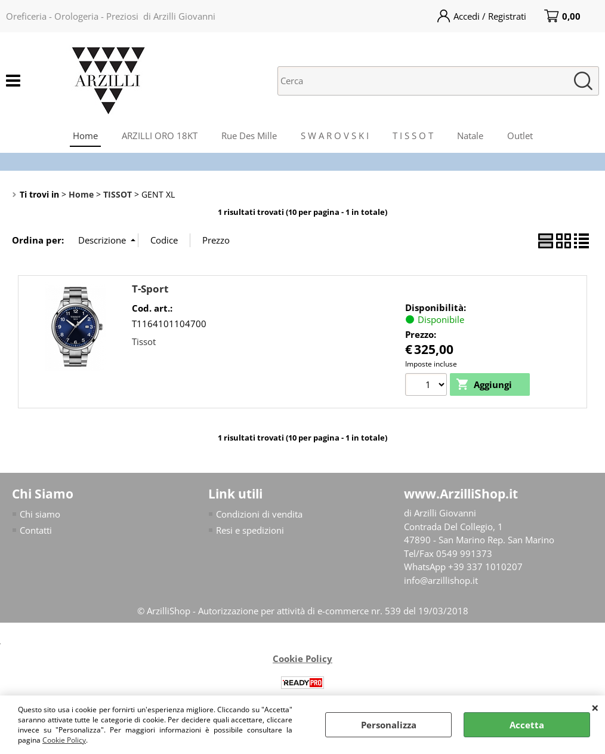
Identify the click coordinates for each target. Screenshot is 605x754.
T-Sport (150, 289)
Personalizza (388, 725)
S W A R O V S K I (335, 135)
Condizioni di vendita (259, 514)
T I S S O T (413, 135)
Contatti (36, 530)
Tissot (144, 341)
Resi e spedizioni (250, 530)
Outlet (520, 135)
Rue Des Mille (249, 135)
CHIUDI (595, 707)
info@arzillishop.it (441, 580)
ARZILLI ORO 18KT (159, 135)
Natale (470, 135)
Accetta (527, 725)
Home (85, 135)
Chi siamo (40, 514)
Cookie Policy (64, 740)
